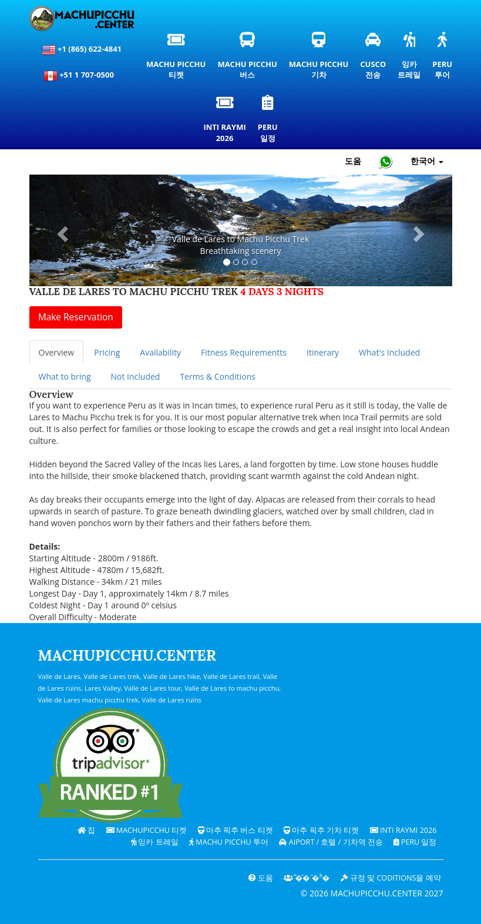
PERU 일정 (414, 842)
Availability (160, 352)
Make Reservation (75, 317)
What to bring (65, 376)
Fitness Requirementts (244, 352)
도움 (260, 878)
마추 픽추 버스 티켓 (235, 830)
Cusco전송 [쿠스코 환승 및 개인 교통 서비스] (374, 58)
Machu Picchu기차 (318, 58)
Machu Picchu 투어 (228, 842)
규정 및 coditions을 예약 (391, 878)
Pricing (107, 352)
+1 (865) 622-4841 (82, 50)
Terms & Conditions (217, 376)
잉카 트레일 (155, 842)
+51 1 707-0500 (81, 76)
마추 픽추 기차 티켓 (321, 830)
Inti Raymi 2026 (403, 830)
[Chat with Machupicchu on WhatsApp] (386, 161)
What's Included (389, 352)
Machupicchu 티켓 (146, 830)
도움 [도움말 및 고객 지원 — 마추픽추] (353, 160)
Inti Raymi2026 (226, 121)
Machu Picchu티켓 (176, 58)
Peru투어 (443, 58)
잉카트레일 (410, 58)
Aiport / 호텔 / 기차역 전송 (330, 842)
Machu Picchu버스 (249, 58)
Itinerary (323, 352)
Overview (57, 352)
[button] (61, 230)
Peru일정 (269, 121)
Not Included (135, 376)
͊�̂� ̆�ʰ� (306, 878)
